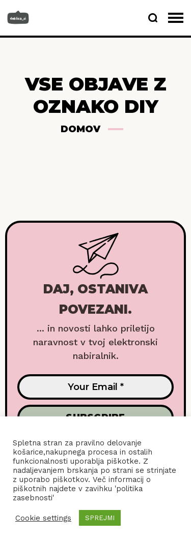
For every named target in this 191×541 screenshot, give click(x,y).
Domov (80, 129)
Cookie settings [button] (43, 518)
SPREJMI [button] (100, 518)
